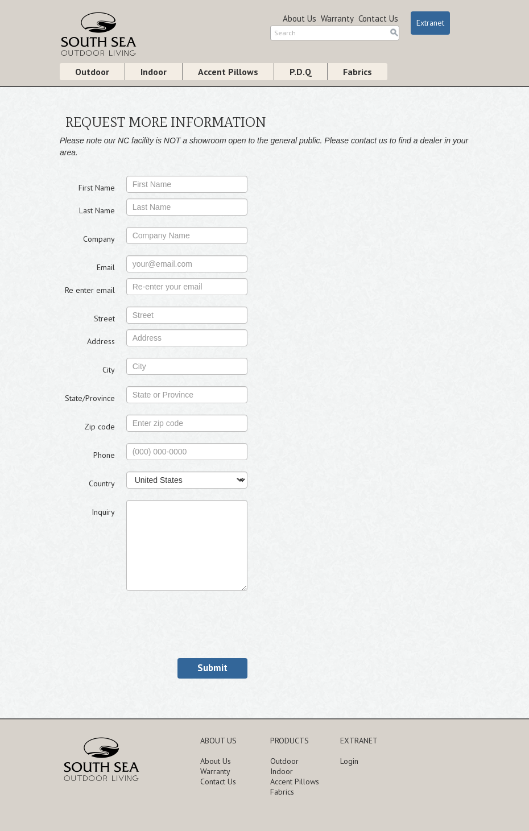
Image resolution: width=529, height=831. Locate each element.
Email (106, 267)
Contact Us (378, 18)
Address (101, 341)
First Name (96, 188)
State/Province (90, 398)
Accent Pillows (228, 71)
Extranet (430, 23)
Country (102, 483)
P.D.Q (301, 71)
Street (104, 318)
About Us (299, 18)
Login (349, 761)
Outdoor (92, 71)
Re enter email (90, 290)
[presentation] (212, 624)
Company (99, 239)
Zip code (99, 426)
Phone (104, 455)
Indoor (153, 71)
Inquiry (103, 512)
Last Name (97, 210)
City (108, 370)
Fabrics (357, 71)
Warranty (337, 18)
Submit (212, 668)
